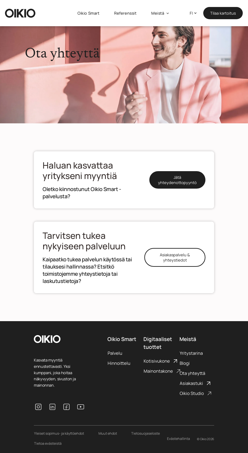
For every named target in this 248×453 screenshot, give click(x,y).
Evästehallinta (178, 438)
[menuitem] (88, 13)
